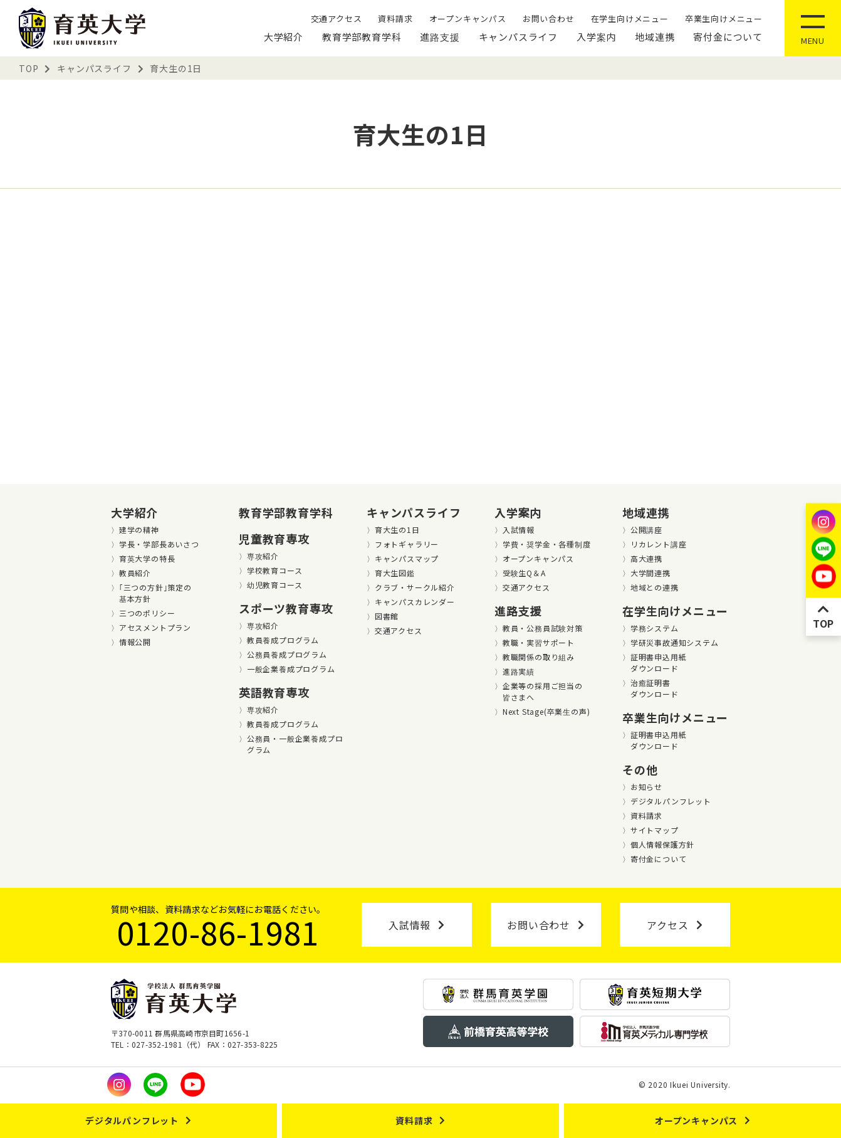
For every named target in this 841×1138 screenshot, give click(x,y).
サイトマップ (654, 830)
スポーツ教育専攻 (286, 608)
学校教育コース (275, 570)
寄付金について (728, 36)
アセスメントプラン (155, 627)
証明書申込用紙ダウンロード (658, 662)
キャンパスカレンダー (415, 601)
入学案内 (596, 36)
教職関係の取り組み (539, 656)
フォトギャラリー (407, 544)
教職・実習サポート (539, 642)
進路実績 (519, 671)
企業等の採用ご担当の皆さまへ (543, 691)
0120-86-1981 (218, 931)
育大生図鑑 (395, 572)
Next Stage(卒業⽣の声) (546, 711)
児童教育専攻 (274, 538)
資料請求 (395, 18)
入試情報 (519, 529)
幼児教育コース (275, 584)
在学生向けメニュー (630, 18)
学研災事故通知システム (674, 642)
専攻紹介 (263, 556)
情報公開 (135, 641)
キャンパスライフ (518, 36)
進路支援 (439, 36)
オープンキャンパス (467, 18)
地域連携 (654, 36)
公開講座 (646, 529)
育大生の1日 (397, 529)
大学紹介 (283, 36)
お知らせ (646, 786)
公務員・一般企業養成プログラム (295, 744)
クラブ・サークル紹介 (415, 587)
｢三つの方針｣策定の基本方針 (155, 593)
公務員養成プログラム (287, 654)
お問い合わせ (549, 18)
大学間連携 (650, 572)
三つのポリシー (147, 613)
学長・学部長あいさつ (159, 544)
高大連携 (646, 558)
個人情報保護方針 (662, 844)
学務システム (654, 628)
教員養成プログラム (283, 640)
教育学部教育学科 (361, 36)
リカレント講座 (658, 544)
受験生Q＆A (524, 572)
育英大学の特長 (147, 558)
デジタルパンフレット (670, 801)
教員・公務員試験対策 (543, 628)
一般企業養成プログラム (291, 668)
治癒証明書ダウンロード (654, 688)
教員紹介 (135, 572)
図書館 (387, 616)
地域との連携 (654, 587)
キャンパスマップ (407, 558)
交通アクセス (336, 18)
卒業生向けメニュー (724, 18)
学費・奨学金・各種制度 (547, 544)
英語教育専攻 (274, 692)
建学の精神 (139, 529)
